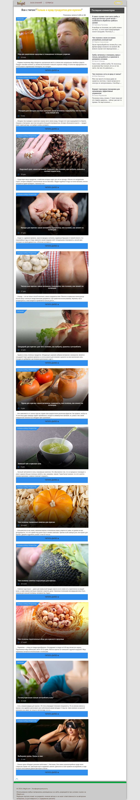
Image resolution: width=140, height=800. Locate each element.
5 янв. (21, 116)
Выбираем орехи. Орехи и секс (30, 756)
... (113, 68)
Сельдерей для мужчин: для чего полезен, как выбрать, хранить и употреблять (49, 347)
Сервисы (49, 3)
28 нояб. (22, 525)
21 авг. (22, 759)
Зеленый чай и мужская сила (29, 464)
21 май (22, 701)
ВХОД (118, 2)
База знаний (36, 3)
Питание (20, 19)
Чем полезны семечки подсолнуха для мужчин (37, 581)
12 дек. (22, 350)
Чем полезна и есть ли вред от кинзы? (106, 74)
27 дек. (22, 233)
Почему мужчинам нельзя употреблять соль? (35, 698)
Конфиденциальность (40, 789)
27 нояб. (22, 642)
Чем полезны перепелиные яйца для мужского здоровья (41, 639)
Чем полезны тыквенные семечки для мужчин (36, 522)
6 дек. (21, 467)
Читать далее (51, 70)
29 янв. (22, 57)
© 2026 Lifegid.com (23, 789)
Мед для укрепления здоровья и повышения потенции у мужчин (44, 54)
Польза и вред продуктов (26, 77)
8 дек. (21, 408)
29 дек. (22, 174)
